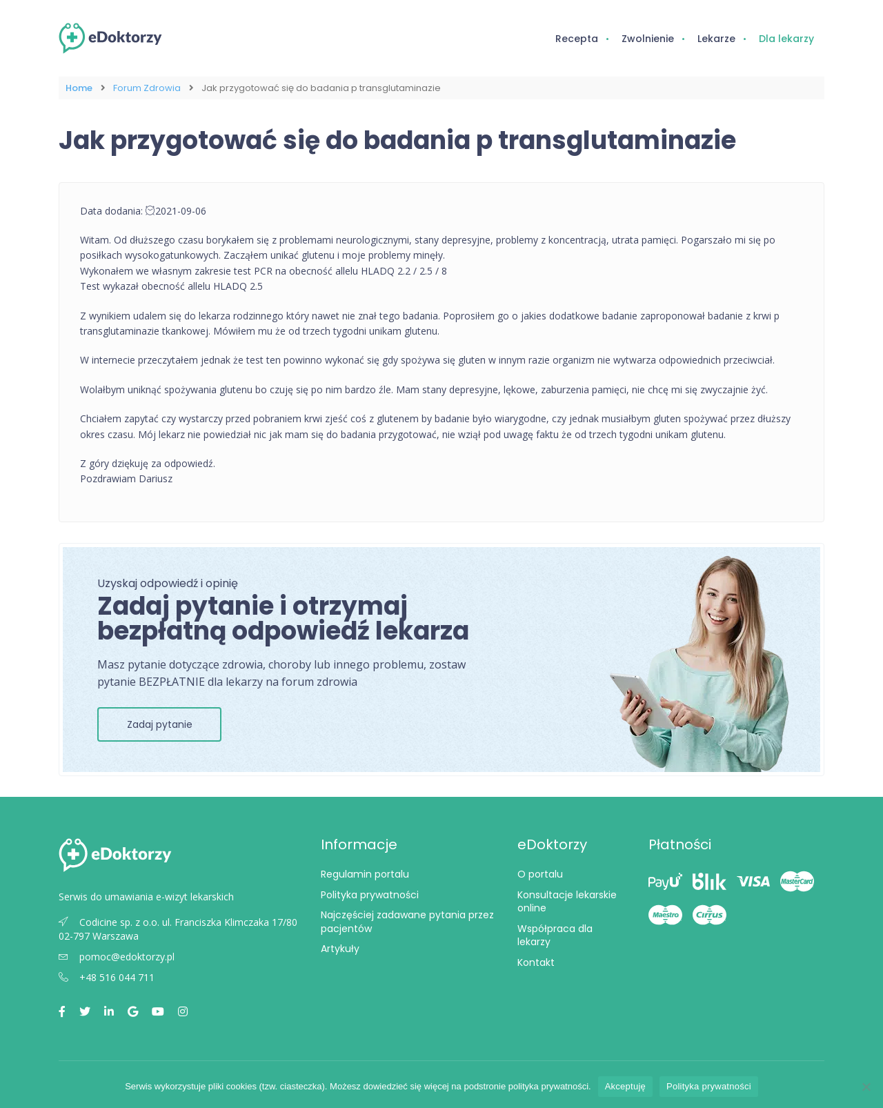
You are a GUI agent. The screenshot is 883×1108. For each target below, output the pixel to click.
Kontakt (536, 962)
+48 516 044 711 (107, 977)
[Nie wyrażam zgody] (866, 1087)
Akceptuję (625, 1086)
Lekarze (716, 39)
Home (79, 87)
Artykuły (340, 949)
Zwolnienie (648, 39)
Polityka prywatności (370, 895)
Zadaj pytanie (159, 724)
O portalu (540, 874)
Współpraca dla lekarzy (555, 935)
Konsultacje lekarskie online (567, 902)
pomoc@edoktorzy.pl (117, 956)
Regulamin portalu (365, 874)
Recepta (576, 39)
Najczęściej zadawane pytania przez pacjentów (407, 922)
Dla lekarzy (786, 39)
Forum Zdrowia (147, 87)
